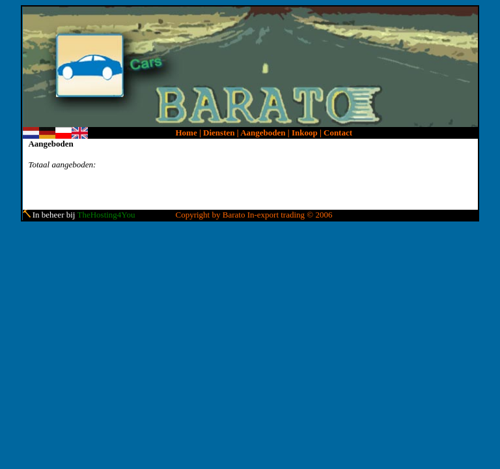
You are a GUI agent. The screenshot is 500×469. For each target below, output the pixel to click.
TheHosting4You (106, 215)
